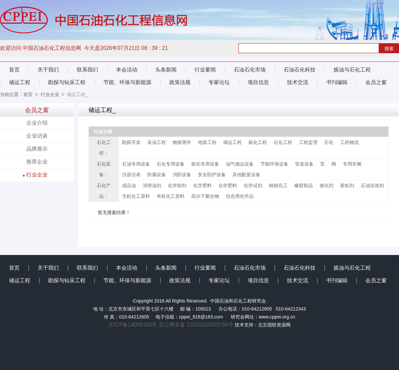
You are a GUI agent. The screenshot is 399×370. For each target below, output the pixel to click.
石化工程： (104, 148)
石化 (328, 142)
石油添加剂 (372, 185)
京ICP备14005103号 (133, 324)
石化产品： (104, 191)
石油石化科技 (300, 69)
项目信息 (258, 82)
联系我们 (87, 69)
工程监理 (308, 142)
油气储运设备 (240, 164)
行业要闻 (205, 69)
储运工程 (19, 82)
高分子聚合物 (205, 196)
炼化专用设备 (205, 164)
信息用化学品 (240, 196)
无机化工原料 (136, 196)
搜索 (389, 48)
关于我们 (48, 69)
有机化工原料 (171, 196)
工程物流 (349, 142)
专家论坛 (219, 82)
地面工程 (207, 142)
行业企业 (50, 94)
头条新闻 (166, 69)
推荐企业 (37, 162)
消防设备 (182, 174)
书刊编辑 (336, 82)
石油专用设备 (136, 164)
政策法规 (180, 82)
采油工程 (156, 142)
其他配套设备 (246, 174)
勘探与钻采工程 (66, 82)
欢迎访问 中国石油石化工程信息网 (41, 48)
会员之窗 (376, 82)
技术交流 (297, 82)
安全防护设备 (212, 174)
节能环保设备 (274, 164)
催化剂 (326, 185)
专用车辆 (352, 164)
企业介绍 (37, 123)
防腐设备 (156, 174)
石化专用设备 (171, 164)
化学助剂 (177, 185)
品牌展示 (37, 149)
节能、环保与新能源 (127, 82)
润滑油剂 (152, 185)
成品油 (129, 185)
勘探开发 (131, 142)
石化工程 (283, 142)
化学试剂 (253, 185)
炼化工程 (257, 142)
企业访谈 (37, 136)
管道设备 (304, 164)
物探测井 (182, 142)
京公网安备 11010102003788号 (196, 324)
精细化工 (278, 185)
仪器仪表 (131, 174)
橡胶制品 (303, 185)
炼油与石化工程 (352, 69)
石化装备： (104, 169)
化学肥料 (202, 185)
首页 (14, 69)
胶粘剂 (347, 185)
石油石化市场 (250, 69)
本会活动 (126, 69)
